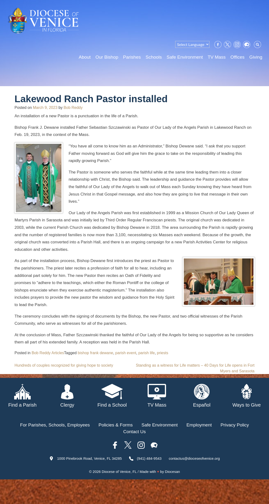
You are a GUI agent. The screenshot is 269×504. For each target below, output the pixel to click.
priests (162, 353)
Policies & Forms (116, 424)
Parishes (132, 57)
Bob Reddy (73, 108)
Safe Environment (185, 57)
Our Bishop (107, 57)
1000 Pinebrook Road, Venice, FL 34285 (89, 458)
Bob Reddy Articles (48, 353)
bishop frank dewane (95, 353)
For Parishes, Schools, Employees (55, 424)
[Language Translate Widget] (192, 44)
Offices (237, 57)
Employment (199, 424)
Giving (255, 57)
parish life (146, 353)
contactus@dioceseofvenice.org (194, 458)
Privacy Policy (235, 424)
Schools (154, 57)
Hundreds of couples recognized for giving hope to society (64, 365)
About (85, 57)
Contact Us (134, 431)
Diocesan (172, 472)
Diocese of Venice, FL (119, 472)
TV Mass (217, 57)
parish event (125, 353)
